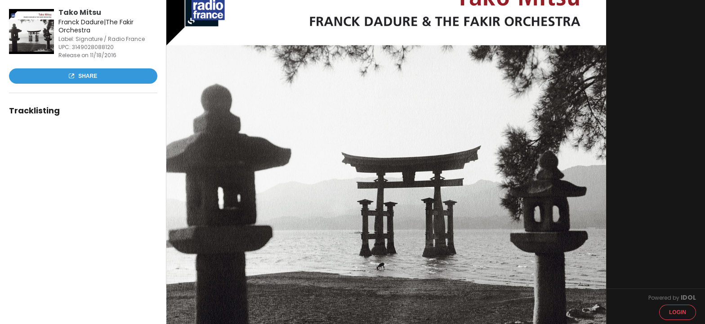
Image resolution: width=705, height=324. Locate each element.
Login (677, 312)
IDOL (688, 297)
